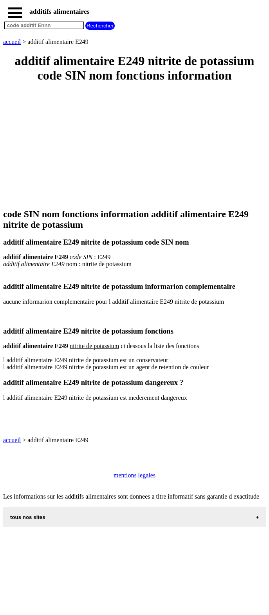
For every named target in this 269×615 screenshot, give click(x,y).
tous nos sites (27, 517)
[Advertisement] (134, 146)
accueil (12, 41)
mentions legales (134, 475)
